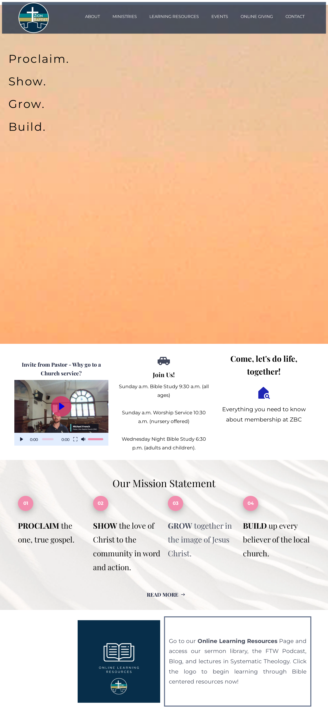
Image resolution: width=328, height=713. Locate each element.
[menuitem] (92, 17)
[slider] (48, 439)
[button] (61, 413)
